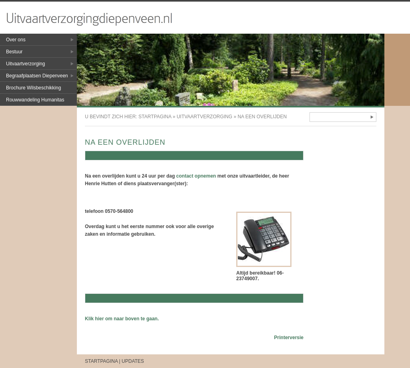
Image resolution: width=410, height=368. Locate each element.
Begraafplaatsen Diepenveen (37, 76)
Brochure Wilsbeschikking (33, 88)
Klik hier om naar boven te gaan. (122, 318)
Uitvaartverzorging (25, 64)
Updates (133, 361)
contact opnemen (196, 176)
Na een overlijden (262, 116)
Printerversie (288, 337)
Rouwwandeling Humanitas (35, 100)
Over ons (16, 39)
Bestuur (14, 52)
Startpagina (155, 116)
